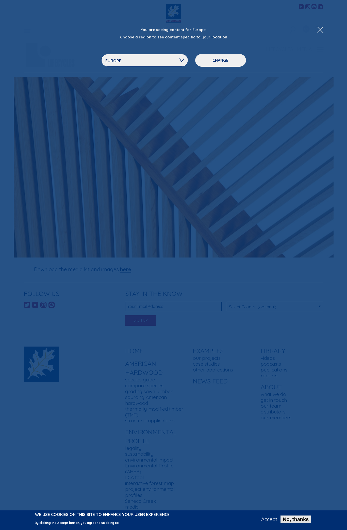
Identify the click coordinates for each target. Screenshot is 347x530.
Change (220, 60)
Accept (269, 519)
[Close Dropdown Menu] (320, 30)
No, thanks (296, 519)
